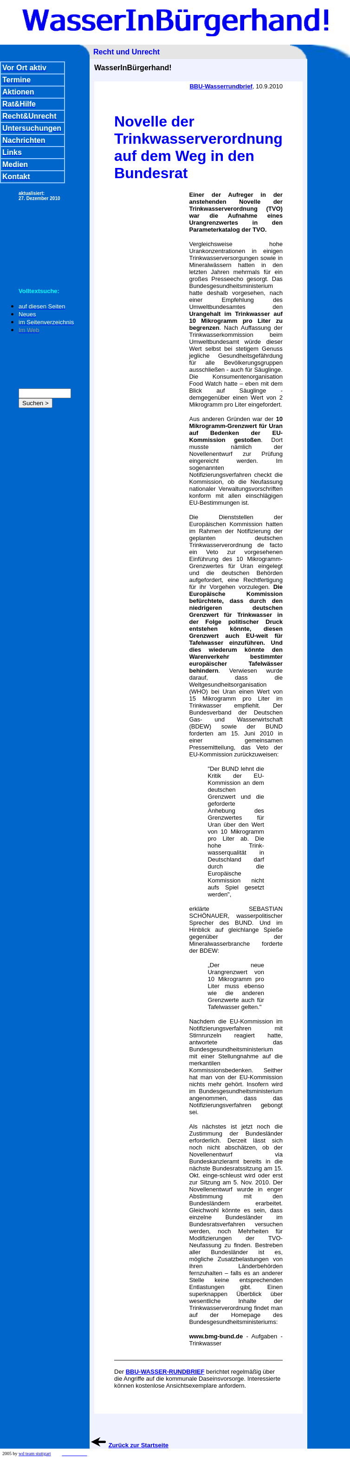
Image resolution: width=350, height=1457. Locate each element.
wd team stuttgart (35, 1453)
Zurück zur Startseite (139, 1445)
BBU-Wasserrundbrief (220, 86)
